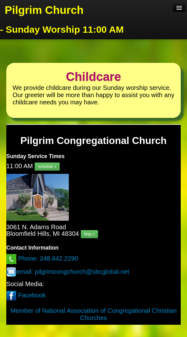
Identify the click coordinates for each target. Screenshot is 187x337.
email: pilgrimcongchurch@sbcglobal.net (67, 271)
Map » (89, 234)
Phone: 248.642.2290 (42, 258)
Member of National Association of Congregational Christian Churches (93, 314)
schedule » (47, 166)
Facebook (26, 295)
